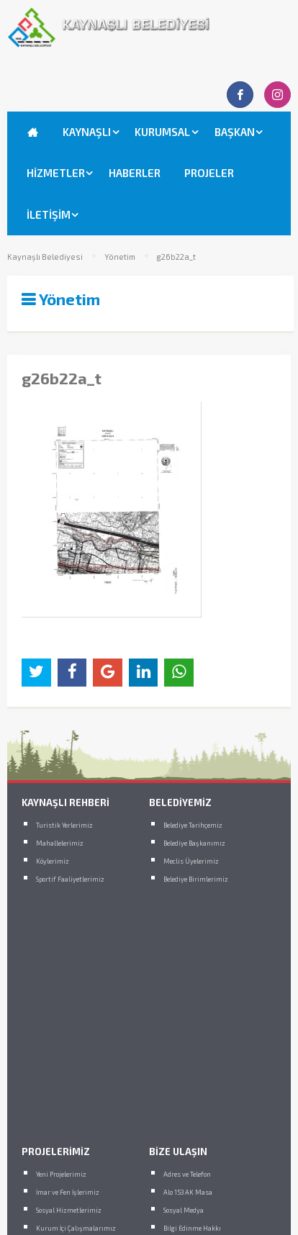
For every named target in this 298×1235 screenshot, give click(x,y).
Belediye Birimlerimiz (195, 879)
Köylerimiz (52, 861)
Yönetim (119, 257)
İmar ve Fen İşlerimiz (67, 1192)
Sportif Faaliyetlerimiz (70, 879)
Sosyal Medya (183, 1210)
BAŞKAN (235, 131)
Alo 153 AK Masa (187, 1192)
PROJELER (209, 172)
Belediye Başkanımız (194, 843)
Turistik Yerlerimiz (64, 825)
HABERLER (135, 172)
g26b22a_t (176, 257)
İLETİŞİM (49, 214)
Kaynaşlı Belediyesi (45, 257)
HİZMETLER (56, 172)
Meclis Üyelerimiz (191, 861)
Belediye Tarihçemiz (192, 825)
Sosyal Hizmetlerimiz (68, 1210)
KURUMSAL (162, 131)
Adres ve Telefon (187, 1174)
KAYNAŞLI (87, 131)
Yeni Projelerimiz (61, 1174)
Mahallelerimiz (59, 843)
